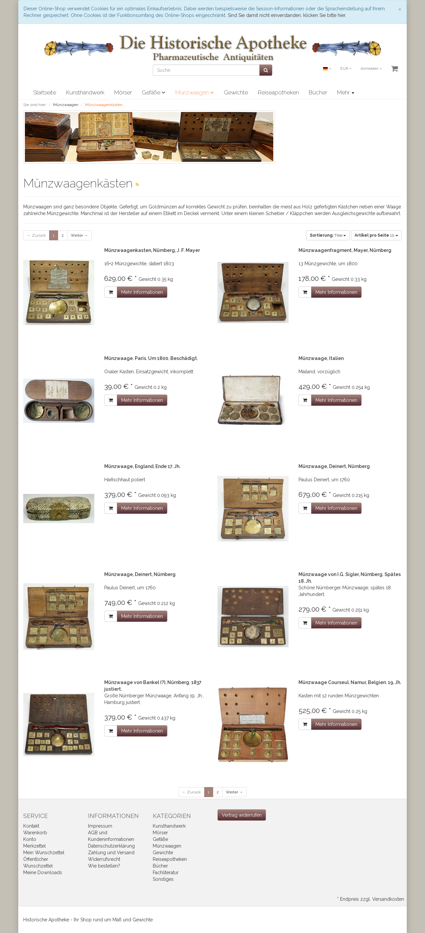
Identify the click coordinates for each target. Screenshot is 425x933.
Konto (29, 839)
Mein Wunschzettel (43, 852)
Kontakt (31, 826)
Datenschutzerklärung (111, 846)
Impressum (100, 826)
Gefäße (153, 92)
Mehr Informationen (142, 292)
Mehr (345, 92)
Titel (328, 235)
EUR (345, 68)
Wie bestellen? (104, 866)
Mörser (123, 92)
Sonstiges (163, 879)
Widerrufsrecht (104, 859)
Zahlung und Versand (111, 852)
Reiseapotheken (278, 92)
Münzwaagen (194, 92)
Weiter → (79, 235)
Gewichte (236, 92)
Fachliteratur (166, 872)
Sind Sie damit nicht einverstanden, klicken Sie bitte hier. (287, 15)
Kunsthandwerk (85, 92)
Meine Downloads (42, 872)
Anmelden (371, 68)
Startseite (44, 92)
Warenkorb (35, 832)
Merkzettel (34, 846)
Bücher (318, 92)
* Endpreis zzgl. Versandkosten (370, 899)
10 (376, 235)
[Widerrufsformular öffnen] (241, 815)
